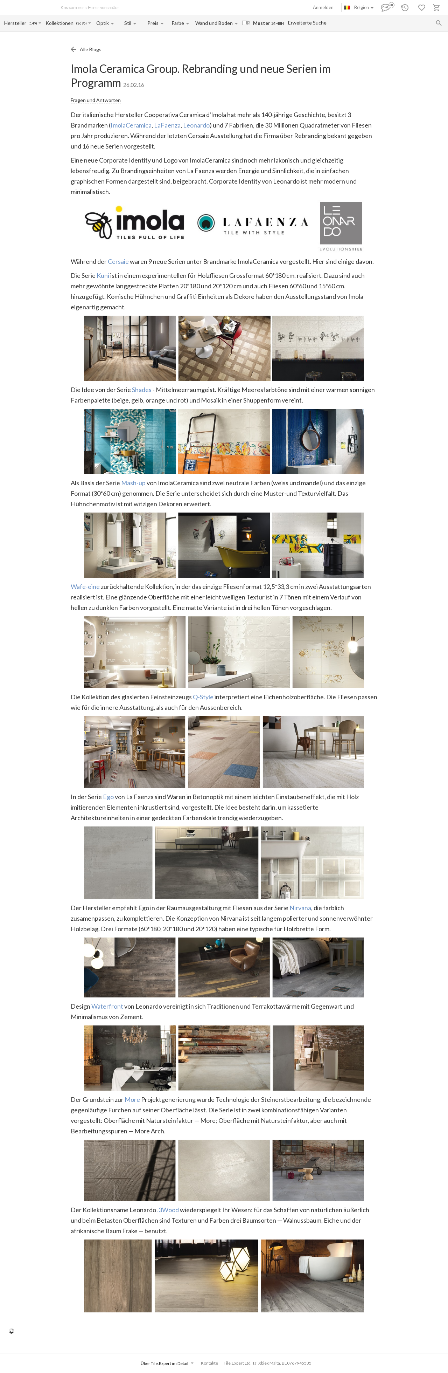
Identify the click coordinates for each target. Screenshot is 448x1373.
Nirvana (300, 908)
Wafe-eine (85, 586)
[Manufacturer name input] (16, 23)
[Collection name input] (60, 23)
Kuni (103, 275)
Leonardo (196, 125)
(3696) (81, 23)
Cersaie (118, 261)
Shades (142, 389)
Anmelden (323, 7)
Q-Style (203, 697)
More (132, 1099)
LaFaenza (167, 125)
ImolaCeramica (131, 125)
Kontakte (209, 1363)
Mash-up (133, 483)
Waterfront (107, 1006)
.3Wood (168, 1210)
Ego (108, 797)
